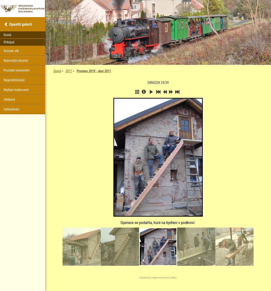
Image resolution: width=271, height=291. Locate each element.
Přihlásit (9, 42)
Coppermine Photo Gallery (164, 278)
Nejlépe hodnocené (16, 90)
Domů (57, 71)
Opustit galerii (20, 24)
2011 (69, 71)
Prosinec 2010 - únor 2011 (94, 71)
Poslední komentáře (17, 70)
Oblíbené (9, 99)
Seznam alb (11, 51)
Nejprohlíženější (14, 80)
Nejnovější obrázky (16, 60)
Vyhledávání (11, 109)
